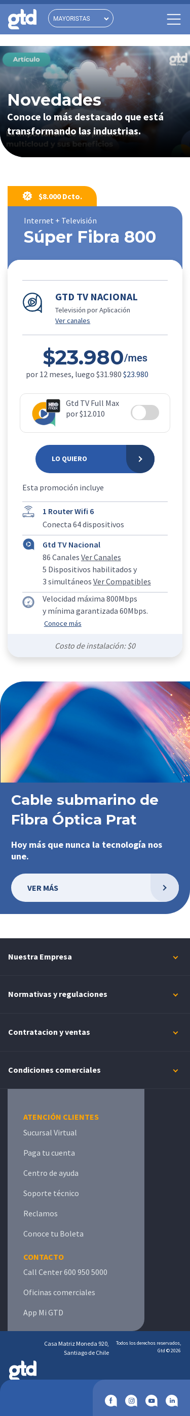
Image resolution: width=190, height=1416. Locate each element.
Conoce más (63, 623)
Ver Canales (101, 557)
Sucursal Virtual (50, 1132)
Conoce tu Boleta (53, 1233)
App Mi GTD (43, 1312)
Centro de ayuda (51, 1173)
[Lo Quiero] (95, 459)
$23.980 (135, 374)
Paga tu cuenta (49, 1153)
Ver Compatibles (122, 581)
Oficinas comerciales (59, 1292)
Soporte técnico (51, 1193)
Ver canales (72, 320)
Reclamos (40, 1213)
